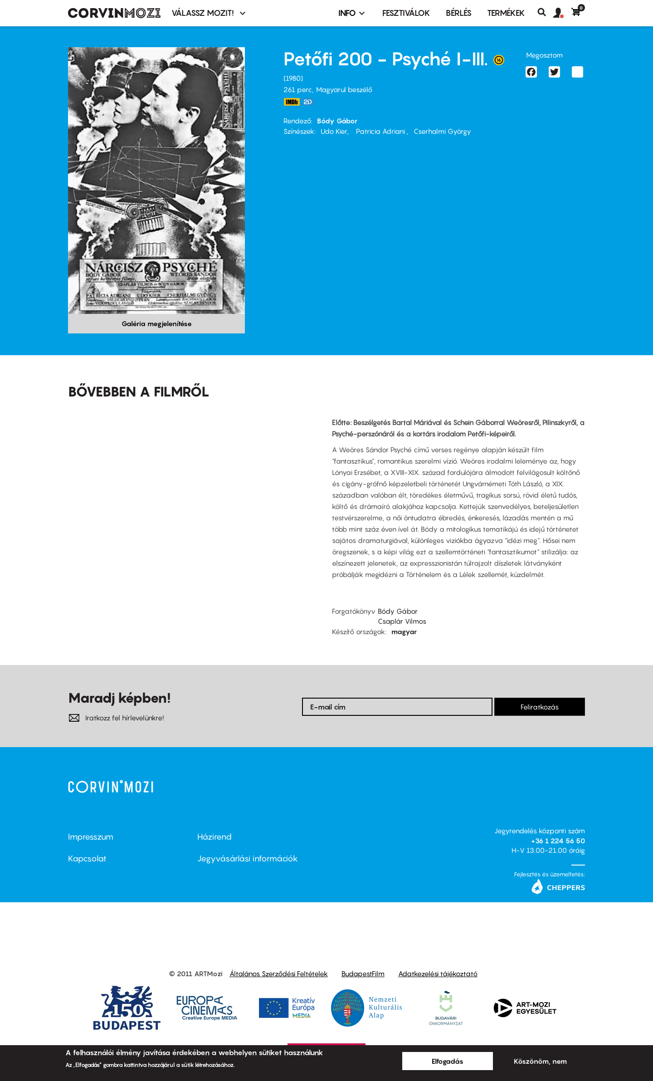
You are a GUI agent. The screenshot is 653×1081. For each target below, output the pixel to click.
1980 (293, 78)
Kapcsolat (87, 858)
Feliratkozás (540, 707)
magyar (404, 631)
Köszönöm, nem (540, 1061)
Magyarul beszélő (344, 89)
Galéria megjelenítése (157, 323)
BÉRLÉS (459, 13)
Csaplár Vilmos (402, 621)
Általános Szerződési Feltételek (278, 973)
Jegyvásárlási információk (247, 858)
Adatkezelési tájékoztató (438, 973)
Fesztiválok (406, 13)
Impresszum (90, 836)
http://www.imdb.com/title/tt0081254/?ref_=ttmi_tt (291, 102)
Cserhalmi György (442, 131)
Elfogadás (447, 1061)
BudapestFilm (363, 973)
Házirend (214, 836)
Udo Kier (334, 131)
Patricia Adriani (380, 131)
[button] (562, 13)
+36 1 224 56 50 (558, 840)
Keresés (545, 12)
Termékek (506, 13)
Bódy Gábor (337, 121)
